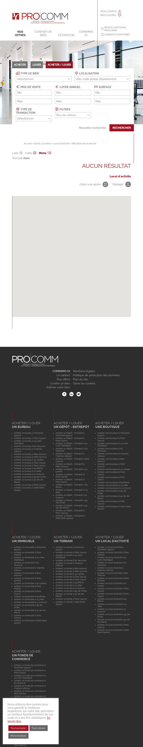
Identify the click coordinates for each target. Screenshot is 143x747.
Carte (31, 153)
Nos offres (20, 33)
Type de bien (27, 73)
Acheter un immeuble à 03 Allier (29, 599)
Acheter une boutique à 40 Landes (113, 469)
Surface (102, 87)
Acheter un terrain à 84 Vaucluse (71, 560)
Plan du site (80, 379)
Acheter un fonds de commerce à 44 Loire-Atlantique (30, 676)
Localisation (86, 73)
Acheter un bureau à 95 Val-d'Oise (30, 477)
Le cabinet (63, 375)
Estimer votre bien (58, 387)
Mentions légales (84, 371)
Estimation (66, 35)
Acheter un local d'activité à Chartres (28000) (110, 569)
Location (46, 143)
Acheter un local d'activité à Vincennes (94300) (110, 548)
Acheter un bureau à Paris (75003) (30, 485)
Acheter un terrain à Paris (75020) (71, 552)
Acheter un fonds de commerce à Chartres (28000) (30, 687)
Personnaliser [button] (18, 735)
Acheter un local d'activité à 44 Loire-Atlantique (111, 558)
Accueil (28, 143)
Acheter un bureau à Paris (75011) (29, 465)
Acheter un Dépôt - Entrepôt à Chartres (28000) (70, 454)
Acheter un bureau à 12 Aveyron (29, 474)
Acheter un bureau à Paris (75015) (30, 463)
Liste (18, 153)
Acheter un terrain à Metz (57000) (71, 571)
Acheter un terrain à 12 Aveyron (70, 588)
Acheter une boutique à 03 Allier (112, 485)
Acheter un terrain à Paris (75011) (71, 579)
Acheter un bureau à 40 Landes (29, 460)
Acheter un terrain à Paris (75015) (71, 577)
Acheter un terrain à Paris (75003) (71, 599)
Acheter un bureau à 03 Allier (28, 471)
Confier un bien (43, 33)
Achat (37, 143)
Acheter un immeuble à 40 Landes (30, 583)
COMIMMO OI (86, 33)
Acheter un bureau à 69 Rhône (28, 468)
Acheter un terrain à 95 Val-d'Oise (71, 591)
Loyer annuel (68, 87)
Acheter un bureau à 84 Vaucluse (29, 446)
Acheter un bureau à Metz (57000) (30, 457)
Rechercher (121, 127)
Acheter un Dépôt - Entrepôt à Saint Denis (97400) (70, 517)
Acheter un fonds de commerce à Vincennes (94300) (30, 666)
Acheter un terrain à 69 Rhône (70, 582)
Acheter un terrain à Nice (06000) (71, 568)
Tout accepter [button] (18, 728)
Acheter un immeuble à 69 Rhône (29, 596)
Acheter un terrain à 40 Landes (70, 574)
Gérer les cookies (84, 383)
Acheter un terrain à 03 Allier (69, 585)
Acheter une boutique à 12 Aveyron (114, 488)
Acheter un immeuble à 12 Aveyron (30, 602)
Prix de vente (28, 87)
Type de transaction (25, 110)
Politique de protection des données (96, 375)
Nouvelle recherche (92, 127)
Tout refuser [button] (38, 728)
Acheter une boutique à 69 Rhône (113, 482)
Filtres (62, 109)
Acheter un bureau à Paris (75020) (30, 438)
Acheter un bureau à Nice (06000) (30, 454)
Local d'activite (61, 143)
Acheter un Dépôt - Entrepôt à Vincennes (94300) (70, 434)
